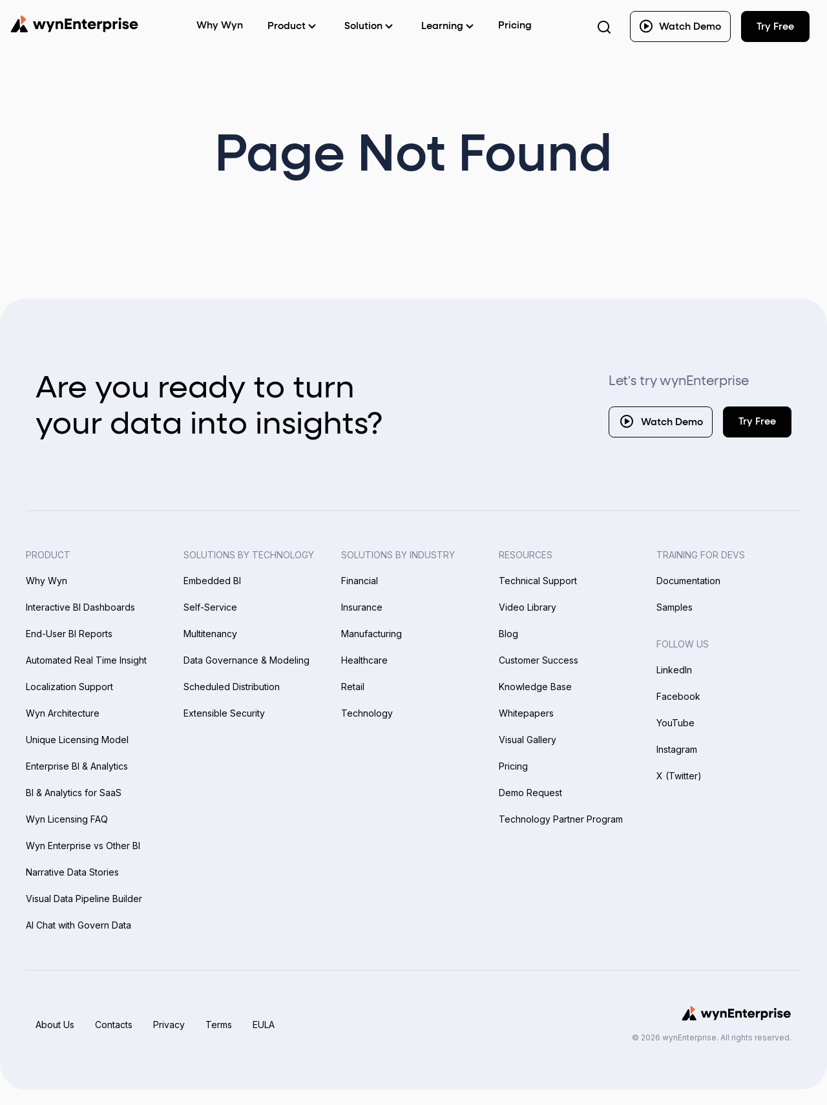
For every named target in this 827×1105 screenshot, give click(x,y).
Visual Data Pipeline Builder (84, 898)
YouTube (675, 722)
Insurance (361, 607)
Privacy (169, 1024)
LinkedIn (674, 669)
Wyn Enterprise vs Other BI (83, 845)
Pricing (515, 25)
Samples (674, 607)
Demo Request (530, 792)
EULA (264, 1024)
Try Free (757, 421)
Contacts (113, 1024)
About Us (55, 1024)
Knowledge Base (535, 686)
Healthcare (364, 660)
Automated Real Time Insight (86, 660)
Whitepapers (526, 713)
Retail (352, 686)
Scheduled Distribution (231, 686)
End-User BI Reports (69, 633)
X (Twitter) (679, 775)
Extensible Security (224, 713)
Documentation (688, 580)
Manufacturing (371, 633)
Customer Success (538, 660)
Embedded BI (212, 580)
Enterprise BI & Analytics (77, 766)
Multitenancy (210, 633)
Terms (218, 1024)
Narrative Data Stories (72, 872)
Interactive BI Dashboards (80, 607)
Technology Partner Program (561, 819)
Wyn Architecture (62, 713)
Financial (359, 580)
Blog (508, 633)
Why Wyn (46, 580)
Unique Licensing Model (77, 739)
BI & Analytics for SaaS (73, 792)
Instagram (676, 749)
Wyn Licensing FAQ (67, 819)
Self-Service (210, 607)
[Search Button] (604, 26)
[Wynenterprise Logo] (74, 24)
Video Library (527, 607)
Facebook (678, 696)
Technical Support (538, 580)
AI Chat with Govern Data (78, 925)
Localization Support (69, 686)
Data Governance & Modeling (246, 660)
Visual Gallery (527, 739)
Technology (367, 713)
